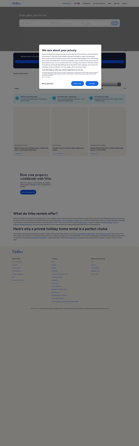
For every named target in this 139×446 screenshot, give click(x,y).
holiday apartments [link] (26, 205)
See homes (19, 134)
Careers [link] (54, 246)
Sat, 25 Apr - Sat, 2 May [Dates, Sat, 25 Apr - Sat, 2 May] (61, 34)
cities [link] (77, 201)
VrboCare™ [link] (15, 246)
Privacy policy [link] (55, 264)
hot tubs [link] (79, 218)
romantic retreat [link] (105, 214)
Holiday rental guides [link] (17, 255)
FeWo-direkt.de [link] (95, 249)
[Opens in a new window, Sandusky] (108, 63)
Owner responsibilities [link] (57, 279)
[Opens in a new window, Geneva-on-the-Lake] (53, 63)
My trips (116, 3)
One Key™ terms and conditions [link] (60, 255)
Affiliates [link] (54, 249)
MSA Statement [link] (56, 273)
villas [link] (114, 203)
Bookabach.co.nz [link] (95, 252)
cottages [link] (109, 203)
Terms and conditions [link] (57, 258)
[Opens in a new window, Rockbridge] (81, 63)
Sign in (125, 3)
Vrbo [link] (92, 243)
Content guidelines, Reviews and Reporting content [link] (65, 282)
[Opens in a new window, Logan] (26, 63)
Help (109, 3)
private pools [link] (73, 218)
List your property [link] (16, 243)
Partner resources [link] (16, 252)
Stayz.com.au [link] (94, 255)
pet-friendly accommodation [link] (38, 218)
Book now (94, 134)
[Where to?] (30, 33)
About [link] (53, 243)
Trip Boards (86, 3)
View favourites (58, 134)
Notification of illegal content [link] (59, 270)
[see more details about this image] (91, 65)
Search (120, 33)
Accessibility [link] (55, 261)
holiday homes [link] (82, 203)
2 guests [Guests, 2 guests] (90, 34)
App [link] (13, 258)
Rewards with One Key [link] (18, 261)
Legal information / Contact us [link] (59, 276)
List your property (99, 3)
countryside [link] (69, 201)
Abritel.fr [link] (93, 246)
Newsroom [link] (54, 252)
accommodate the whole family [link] (85, 214)
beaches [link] (58, 201)
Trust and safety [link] (16, 249)
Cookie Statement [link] (56, 267)
